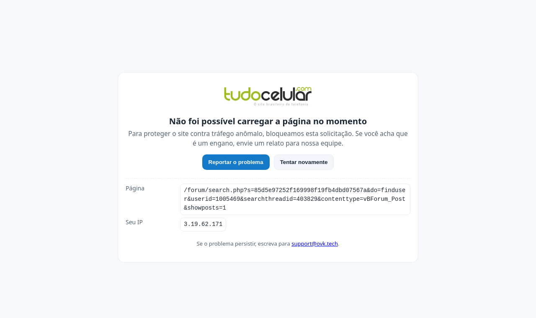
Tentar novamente (304, 162)
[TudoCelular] (268, 97)
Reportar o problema (236, 162)
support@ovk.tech (314, 243)
